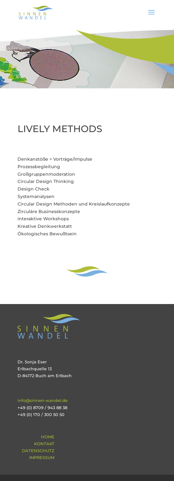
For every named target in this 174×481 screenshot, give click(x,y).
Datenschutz (38, 450)
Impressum (41, 457)
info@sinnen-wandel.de (43, 400)
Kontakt (44, 443)
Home (47, 436)
